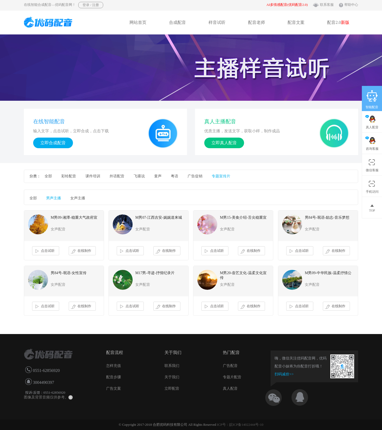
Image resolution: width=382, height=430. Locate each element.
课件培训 (92, 176)
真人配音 (230, 388)
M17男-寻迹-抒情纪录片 (155, 273)
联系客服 (327, 5)
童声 (158, 176)
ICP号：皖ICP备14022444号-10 (240, 425)
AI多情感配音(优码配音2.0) (287, 5)
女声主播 (77, 198)
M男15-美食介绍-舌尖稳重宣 (243, 218)
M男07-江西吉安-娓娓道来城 (158, 218)
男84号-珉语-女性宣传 (68, 273)
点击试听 (44, 251)
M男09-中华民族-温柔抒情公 (328, 273)
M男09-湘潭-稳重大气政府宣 (74, 218)
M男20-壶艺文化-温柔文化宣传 (243, 275)
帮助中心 (351, 5)
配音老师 (256, 22)
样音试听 (217, 22)
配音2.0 (338, 22)
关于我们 (171, 377)
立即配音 (171, 388)
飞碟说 (139, 176)
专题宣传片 (221, 176)
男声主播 (53, 198)
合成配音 (177, 22)
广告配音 (230, 366)
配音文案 (296, 22)
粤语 (174, 176)
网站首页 (137, 22)
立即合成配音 (53, 143)
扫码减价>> (284, 374)
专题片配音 (232, 377)
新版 (345, 22)
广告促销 (195, 176)
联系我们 (171, 366)
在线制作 (81, 251)
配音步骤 (113, 377)
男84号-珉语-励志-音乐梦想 (327, 218)
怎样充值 (113, 366)
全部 (48, 176)
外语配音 (117, 176)
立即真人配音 (224, 143)
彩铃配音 (68, 176)
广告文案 (113, 388)
